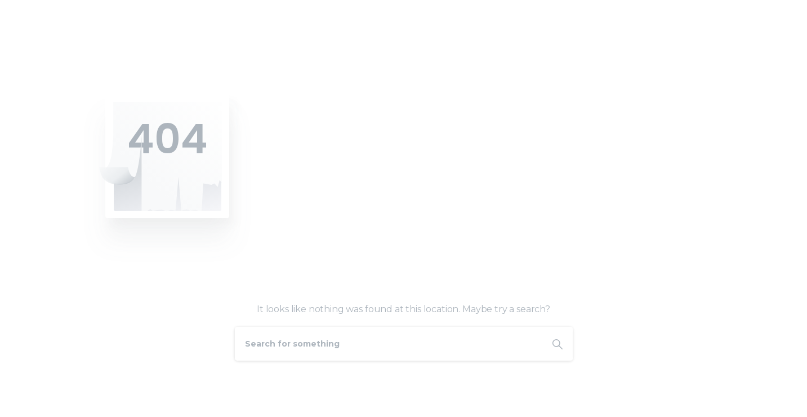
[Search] (388, 344)
